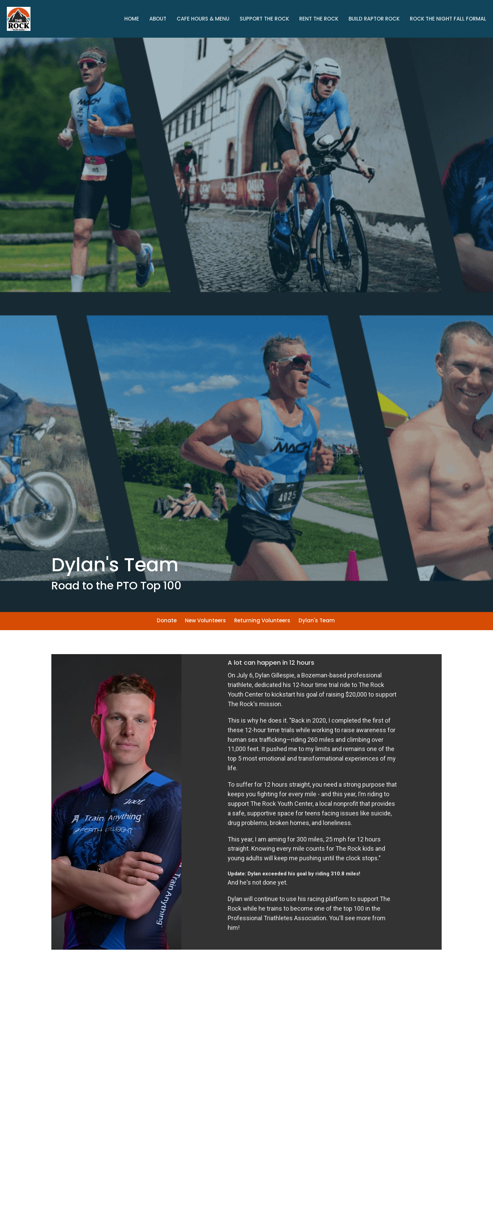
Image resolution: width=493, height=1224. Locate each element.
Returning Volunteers (262, 620)
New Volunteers (205, 620)
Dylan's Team (317, 620)
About (157, 18)
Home (131, 18)
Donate (167, 620)
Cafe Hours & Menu (203, 18)
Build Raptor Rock (374, 18)
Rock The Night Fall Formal (448, 18)
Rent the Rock (318, 18)
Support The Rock (264, 18)
